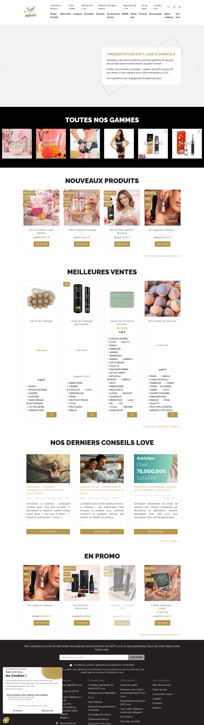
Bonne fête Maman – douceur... (122, 231)
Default (115, 498)
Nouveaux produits (130, 721)
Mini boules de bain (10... (162, 321)
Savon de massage (41, 321)
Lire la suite (48, 531)
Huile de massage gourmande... (82, 323)
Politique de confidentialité (102, 693)
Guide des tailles (128, 685)
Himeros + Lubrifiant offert (122, 607)
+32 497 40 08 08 (69, 691)
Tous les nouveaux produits (162, 256)
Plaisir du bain (160, 689)
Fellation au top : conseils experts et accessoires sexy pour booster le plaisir (102, 489)
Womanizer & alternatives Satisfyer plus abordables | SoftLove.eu (155, 488)
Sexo (67, 498)
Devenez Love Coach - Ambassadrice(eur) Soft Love (132, 693)
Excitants (157, 703)
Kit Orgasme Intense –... (162, 229)
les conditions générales (93, 665)
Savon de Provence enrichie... (122, 323)
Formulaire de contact (99, 714)
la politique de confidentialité (121, 665)
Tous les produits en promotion (160, 634)
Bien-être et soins (162, 685)
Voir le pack (41, 244)
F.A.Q (91, 697)
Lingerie (157, 698)
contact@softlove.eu (71, 685)
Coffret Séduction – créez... (162, 607)
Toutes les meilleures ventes (161, 426)
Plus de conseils (171, 541)
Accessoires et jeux (163, 694)
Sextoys (157, 707)
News (60, 498)
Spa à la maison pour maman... (41, 231)
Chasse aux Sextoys (98, 719)
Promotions (126, 716)
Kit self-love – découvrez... (81, 607)
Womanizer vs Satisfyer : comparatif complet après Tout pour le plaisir (45, 489)
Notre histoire (95, 702)
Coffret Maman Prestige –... (81, 231)
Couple (167, 495)
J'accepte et (103, 665)
